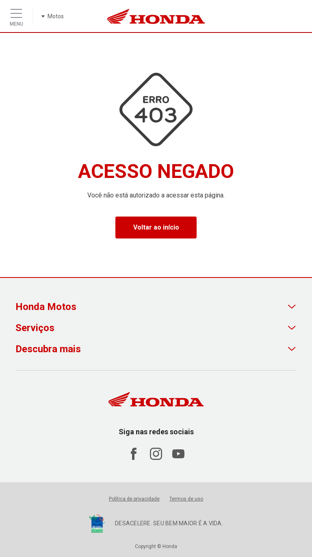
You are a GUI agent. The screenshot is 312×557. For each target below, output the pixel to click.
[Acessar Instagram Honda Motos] (156, 458)
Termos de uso (186, 499)
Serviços (34, 328)
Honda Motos (45, 306)
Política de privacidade (134, 499)
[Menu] (16, 11)
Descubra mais (48, 349)
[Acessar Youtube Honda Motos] (178, 458)
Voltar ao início (156, 227)
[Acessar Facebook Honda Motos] (134, 458)
